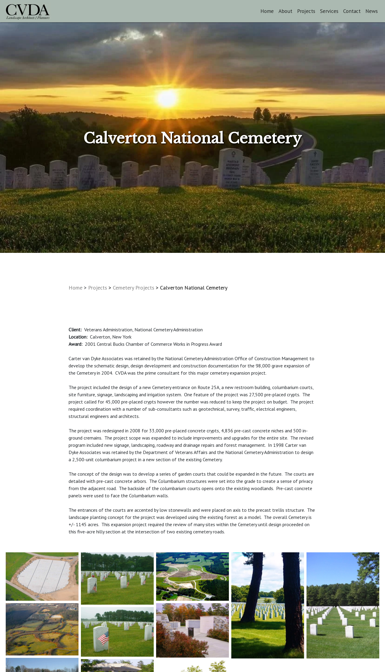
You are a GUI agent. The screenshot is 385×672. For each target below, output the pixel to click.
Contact (352, 11)
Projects (306, 11)
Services (329, 11)
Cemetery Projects (133, 287)
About (285, 11)
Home (267, 11)
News (371, 11)
